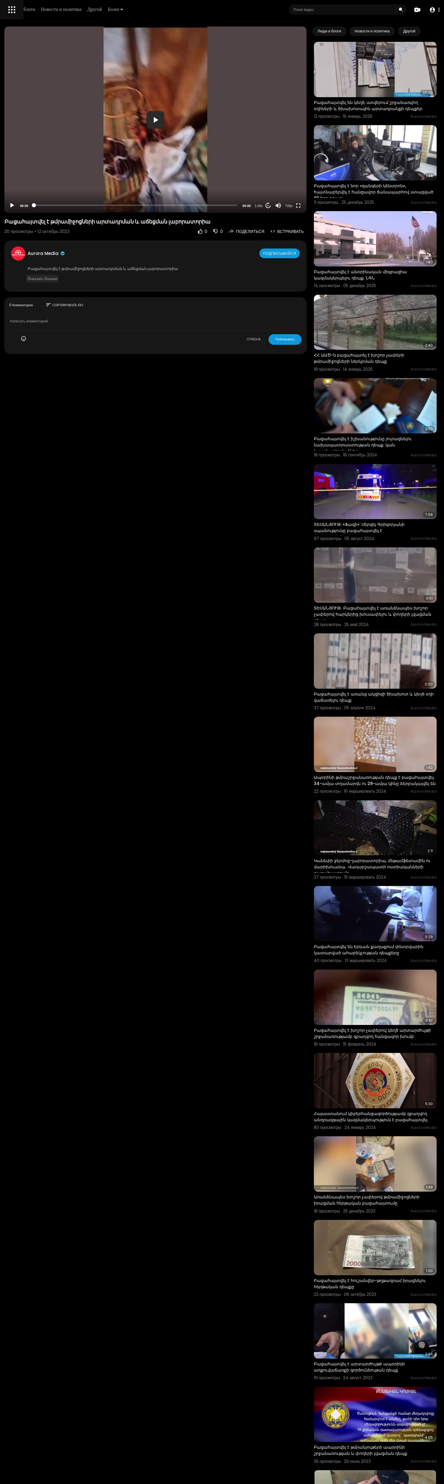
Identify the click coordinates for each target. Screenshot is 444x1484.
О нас (12, 200)
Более (199, 9)
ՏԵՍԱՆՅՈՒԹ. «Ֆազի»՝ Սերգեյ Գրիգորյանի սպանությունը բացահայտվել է (384, 463)
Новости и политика (145, 9)
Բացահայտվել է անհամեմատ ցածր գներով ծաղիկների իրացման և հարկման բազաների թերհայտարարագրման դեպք (387, 1426)
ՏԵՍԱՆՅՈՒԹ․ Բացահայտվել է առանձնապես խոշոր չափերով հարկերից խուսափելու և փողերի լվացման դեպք (385, 539)
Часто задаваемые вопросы (32, 179)
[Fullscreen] (323, 205)
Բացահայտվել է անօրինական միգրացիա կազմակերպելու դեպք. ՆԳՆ (385, 244)
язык (39, 207)
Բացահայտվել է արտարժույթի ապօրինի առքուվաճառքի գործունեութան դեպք (384, 1204)
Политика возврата (24, 172)
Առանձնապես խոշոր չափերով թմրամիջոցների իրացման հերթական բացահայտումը (381, 1060)
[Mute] (303, 205)
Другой (178, 9)
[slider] (189, 205)
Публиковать (309, 339)
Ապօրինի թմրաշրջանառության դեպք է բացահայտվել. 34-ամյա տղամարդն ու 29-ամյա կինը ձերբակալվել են (386, 686)
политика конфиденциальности (35, 193)
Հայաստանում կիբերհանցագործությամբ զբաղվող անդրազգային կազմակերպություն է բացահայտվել (385, 985)
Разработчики (19, 207)
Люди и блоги (105, 9)
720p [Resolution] (313, 206)
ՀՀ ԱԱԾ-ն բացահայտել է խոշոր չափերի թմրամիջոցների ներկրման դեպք (384, 316)
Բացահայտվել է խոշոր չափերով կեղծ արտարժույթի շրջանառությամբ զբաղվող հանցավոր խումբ (385, 910)
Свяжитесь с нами (37, 200)
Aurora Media (129, 253)
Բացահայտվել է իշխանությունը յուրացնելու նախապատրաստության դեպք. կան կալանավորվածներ (387, 391)
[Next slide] (429, 31)
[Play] (94, 205)
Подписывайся (305, 253)
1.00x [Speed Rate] (283, 206)
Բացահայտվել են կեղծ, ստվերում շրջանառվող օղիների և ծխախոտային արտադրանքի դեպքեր (382, 97)
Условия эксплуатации (27, 186)
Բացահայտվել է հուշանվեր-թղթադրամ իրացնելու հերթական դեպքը (382, 1131)
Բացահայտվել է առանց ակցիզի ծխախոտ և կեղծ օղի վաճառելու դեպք (386, 610)
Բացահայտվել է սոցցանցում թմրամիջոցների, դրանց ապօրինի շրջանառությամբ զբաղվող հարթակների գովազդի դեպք (384, 1354)
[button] (433, 9)
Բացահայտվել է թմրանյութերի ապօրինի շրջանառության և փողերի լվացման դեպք (385, 1276)
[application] (209, 119)
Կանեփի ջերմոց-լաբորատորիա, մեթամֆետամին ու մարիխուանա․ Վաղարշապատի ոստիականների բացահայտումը (377, 763)
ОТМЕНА (278, 339)
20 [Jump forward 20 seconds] (292, 205)
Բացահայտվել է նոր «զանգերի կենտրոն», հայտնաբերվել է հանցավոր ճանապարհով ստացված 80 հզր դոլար (386, 172)
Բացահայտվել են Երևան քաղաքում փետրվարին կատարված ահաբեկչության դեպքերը (385, 835)
